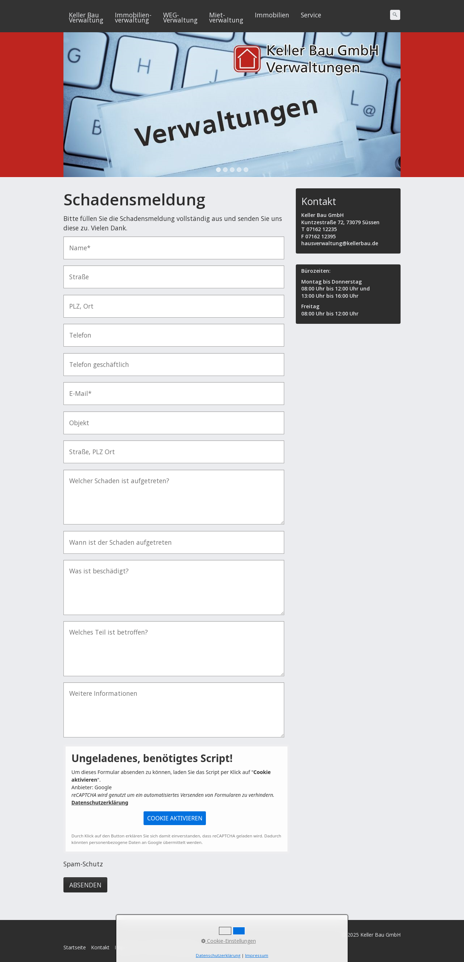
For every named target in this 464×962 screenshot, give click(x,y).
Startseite (74, 947)
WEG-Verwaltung (180, 17)
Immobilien (272, 15)
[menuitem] (86, 17)
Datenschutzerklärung (99, 802)
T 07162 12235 (319, 229)
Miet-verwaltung (226, 17)
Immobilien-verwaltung (133, 17)
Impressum (128, 947)
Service (311, 15)
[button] (175, 818)
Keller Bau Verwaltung (86, 17)
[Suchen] (395, 15)
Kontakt (100, 947)
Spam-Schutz (83, 863)
